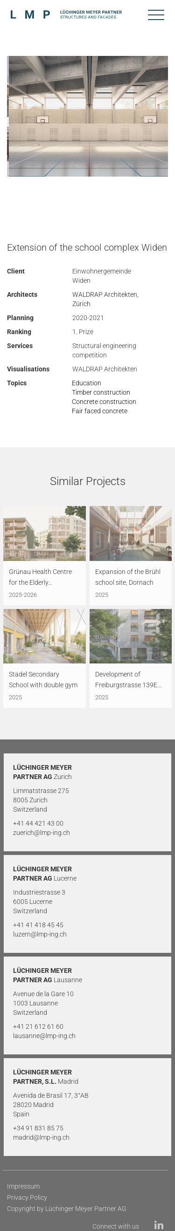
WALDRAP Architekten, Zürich (105, 299)
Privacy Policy (27, 1197)
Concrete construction (104, 401)
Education (86, 383)
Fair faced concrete (99, 411)
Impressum (23, 1186)
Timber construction (101, 392)
